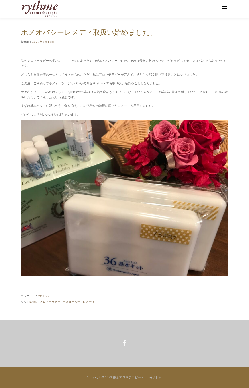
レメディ (89, 302)
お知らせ (44, 296)
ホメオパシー (72, 302)
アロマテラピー (50, 302)
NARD (33, 302)
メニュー (224, 8)
